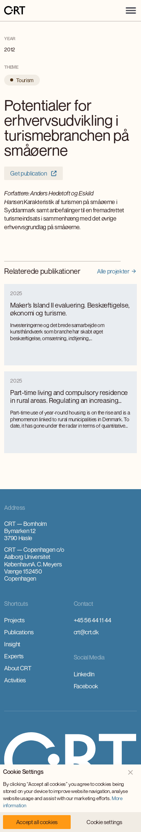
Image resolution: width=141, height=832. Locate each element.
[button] (131, 11)
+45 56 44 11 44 (92, 620)
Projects (14, 620)
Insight (12, 644)
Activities (15, 680)
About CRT (17, 668)
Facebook (86, 686)
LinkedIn (84, 674)
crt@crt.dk (86, 632)
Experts (14, 656)
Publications (18, 632)
